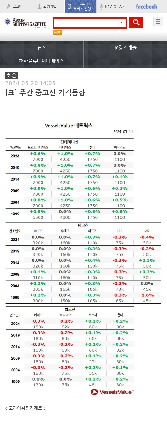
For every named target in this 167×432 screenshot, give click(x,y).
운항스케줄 (125, 47)
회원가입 (49, 6)
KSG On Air (114, 6)
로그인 (17, 6)
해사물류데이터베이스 (41, 61)
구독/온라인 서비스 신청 (82, 6)
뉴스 (41, 47)
